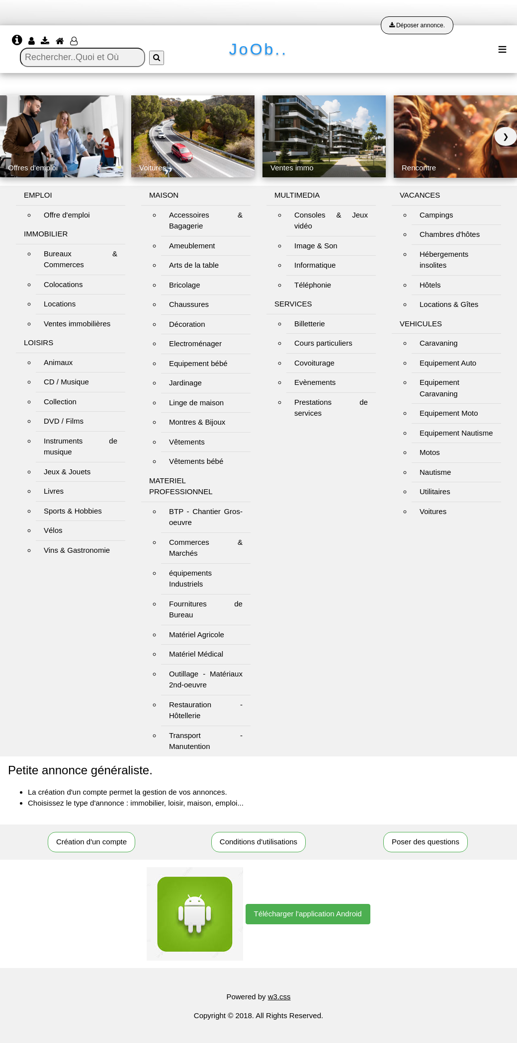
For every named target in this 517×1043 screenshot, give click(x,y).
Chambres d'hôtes (450, 234)
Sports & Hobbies (73, 511)
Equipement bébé (198, 363)
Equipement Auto (448, 363)
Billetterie (309, 323)
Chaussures (189, 304)
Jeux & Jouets (67, 471)
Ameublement (192, 245)
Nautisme (435, 472)
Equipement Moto (449, 413)
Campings (436, 215)
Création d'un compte (91, 841)
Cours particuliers (323, 343)
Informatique (315, 265)
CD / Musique (66, 381)
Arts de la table (194, 265)
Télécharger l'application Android (308, 913)
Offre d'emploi (67, 215)
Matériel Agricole (196, 634)
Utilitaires (435, 491)
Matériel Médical (196, 654)
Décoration (187, 324)
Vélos (53, 530)
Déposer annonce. (417, 25)
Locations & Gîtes (449, 304)
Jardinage (185, 382)
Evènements (315, 382)
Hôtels (430, 285)
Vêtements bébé (196, 461)
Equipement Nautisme (456, 433)
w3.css (279, 996)
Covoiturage (314, 363)
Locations (60, 303)
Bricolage (184, 285)
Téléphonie (312, 285)
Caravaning (439, 343)
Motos (430, 452)
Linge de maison (196, 402)
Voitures (433, 511)
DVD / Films (64, 421)
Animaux (58, 362)
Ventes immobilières (77, 323)
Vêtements (187, 442)
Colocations (63, 284)
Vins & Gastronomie (77, 550)
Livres (54, 491)
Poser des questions (425, 841)
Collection (60, 401)
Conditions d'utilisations (258, 841)
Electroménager (195, 343)
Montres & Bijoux (197, 422)
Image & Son (316, 245)
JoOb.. (258, 49)
